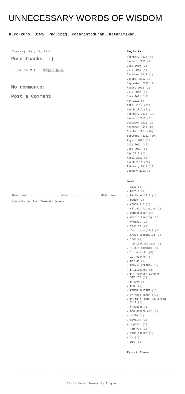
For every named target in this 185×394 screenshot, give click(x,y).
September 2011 (138, 135)
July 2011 (134, 144)
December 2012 (137, 74)
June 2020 (134, 65)
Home (65, 195)
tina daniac (138, 333)
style (134, 315)
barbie (134, 191)
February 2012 (137, 114)
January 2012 (136, 118)
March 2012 (134, 109)
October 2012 (136, 79)
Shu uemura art (141, 311)
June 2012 (134, 96)
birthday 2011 (140, 195)
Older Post (109, 195)
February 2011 (137, 166)
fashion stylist (141, 230)
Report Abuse (138, 352)
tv (131, 337)
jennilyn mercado (142, 243)
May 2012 (133, 100)
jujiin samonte (141, 248)
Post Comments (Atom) (48, 201)
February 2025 (137, 57)
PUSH (133, 286)
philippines (138, 270)
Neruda (134, 261)
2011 (133, 186)
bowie (134, 200)
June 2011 (134, 149)
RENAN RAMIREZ (140, 290)
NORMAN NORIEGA (141, 265)
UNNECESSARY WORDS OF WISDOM (85, 18)
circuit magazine (142, 208)
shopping (136, 306)
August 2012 (135, 87)
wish (133, 342)
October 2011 (136, 131)
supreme (135, 324)
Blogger (111, 383)
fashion (135, 226)
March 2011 (134, 162)
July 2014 (134, 70)
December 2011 (137, 122)
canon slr (137, 204)
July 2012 (134, 92)
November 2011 (137, 127)
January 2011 (136, 171)
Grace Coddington (142, 235)
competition (138, 213)
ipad (133, 239)
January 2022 (136, 61)
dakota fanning (141, 217)
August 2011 (135, 140)
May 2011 (133, 153)
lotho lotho (138, 252)
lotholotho (138, 256)
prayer (134, 281)
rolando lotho (140, 295)
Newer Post (20, 195)
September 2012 (138, 83)
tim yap (135, 328)
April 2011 (134, 157)
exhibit (135, 221)
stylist (135, 320)
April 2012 (134, 105)
